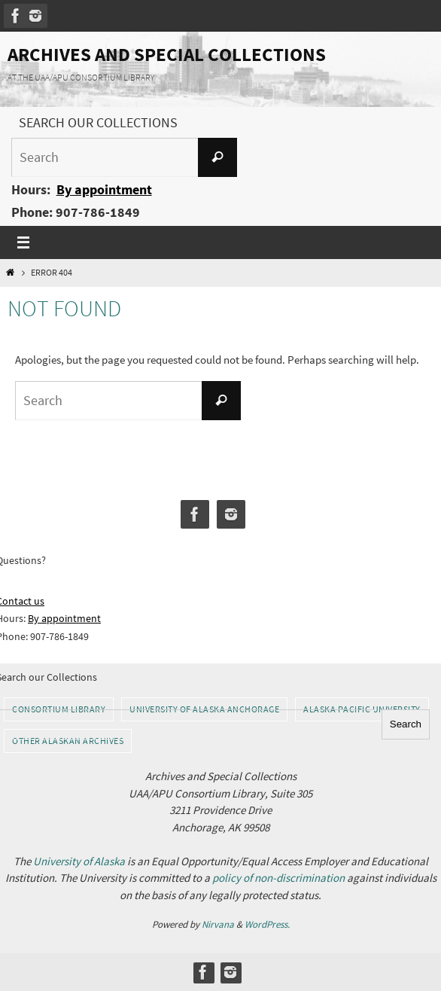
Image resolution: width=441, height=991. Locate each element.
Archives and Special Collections (167, 54)
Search (405, 724)
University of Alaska (79, 861)
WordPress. (267, 924)
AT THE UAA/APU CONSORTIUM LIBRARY (81, 77)
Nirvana (218, 924)
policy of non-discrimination (278, 878)
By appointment (104, 189)
